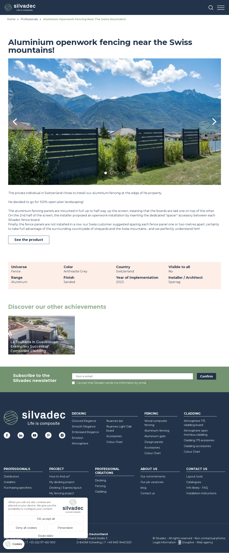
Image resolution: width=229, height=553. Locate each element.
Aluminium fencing (156, 430)
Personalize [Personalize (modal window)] (65, 527)
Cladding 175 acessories (199, 440)
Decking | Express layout (65, 487)
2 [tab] (112, 173)
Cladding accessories (197, 446)
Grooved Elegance (84, 421)
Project (56, 469)
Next (214, 121)
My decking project (61, 482)
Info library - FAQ (197, 487)
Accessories (114, 436)
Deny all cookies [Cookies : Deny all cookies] (26, 527)
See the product (28, 240)
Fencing (151, 413)
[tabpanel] (114, 121)
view (11, 317)
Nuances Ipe (114, 421)
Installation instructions (201, 493)
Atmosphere (80, 443)
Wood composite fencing (155, 423)
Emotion (77, 438)
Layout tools (194, 476)
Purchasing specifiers (18, 487)
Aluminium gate (155, 436)
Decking (79, 413)
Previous (15, 122)
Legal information (164, 542)
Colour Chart (114, 442)
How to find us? (59, 476)
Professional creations (107, 471)
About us (149, 469)
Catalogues (193, 482)
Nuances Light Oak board (119, 428)
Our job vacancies (152, 482)
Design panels (153, 442)
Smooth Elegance (84, 426)
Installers (9, 482)
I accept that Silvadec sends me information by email (111, 383)
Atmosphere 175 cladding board (194, 423)
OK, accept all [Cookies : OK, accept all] (46, 519)
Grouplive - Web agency (197, 542)
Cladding (192, 413)
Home (11, 19)
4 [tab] (123, 173)
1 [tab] (105, 173)
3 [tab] (118, 173)
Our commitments (153, 476)
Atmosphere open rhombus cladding (196, 432)
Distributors (11, 476)
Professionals (29, 19)
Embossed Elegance (85, 432)
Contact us (148, 493)
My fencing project (61, 493)
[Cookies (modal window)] (14, 545)
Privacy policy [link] (45, 535)
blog (143, 487)
